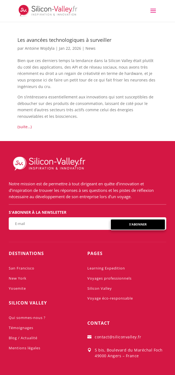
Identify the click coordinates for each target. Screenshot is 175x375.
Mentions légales (24, 347)
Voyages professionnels (109, 278)
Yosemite (17, 288)
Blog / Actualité (23, 337)
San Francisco (21, 268)
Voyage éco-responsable (110, 298)
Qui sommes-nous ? (27, 317)
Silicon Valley (99, 288)
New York (17, 278)
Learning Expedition (106, 268)
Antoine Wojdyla (40, 48)
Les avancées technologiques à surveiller (64, 40)
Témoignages (21, 327)
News (90, 48)
